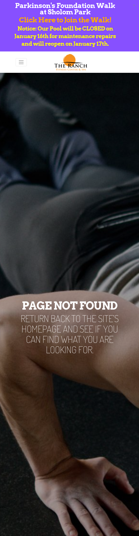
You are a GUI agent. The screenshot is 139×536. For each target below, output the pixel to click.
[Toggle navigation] (21, 62)
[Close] (134, 5)
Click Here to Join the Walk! (65, 20)
